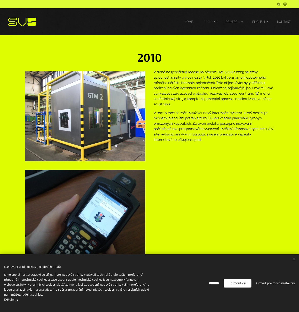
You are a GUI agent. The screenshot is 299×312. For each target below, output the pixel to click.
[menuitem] (187, 22)
